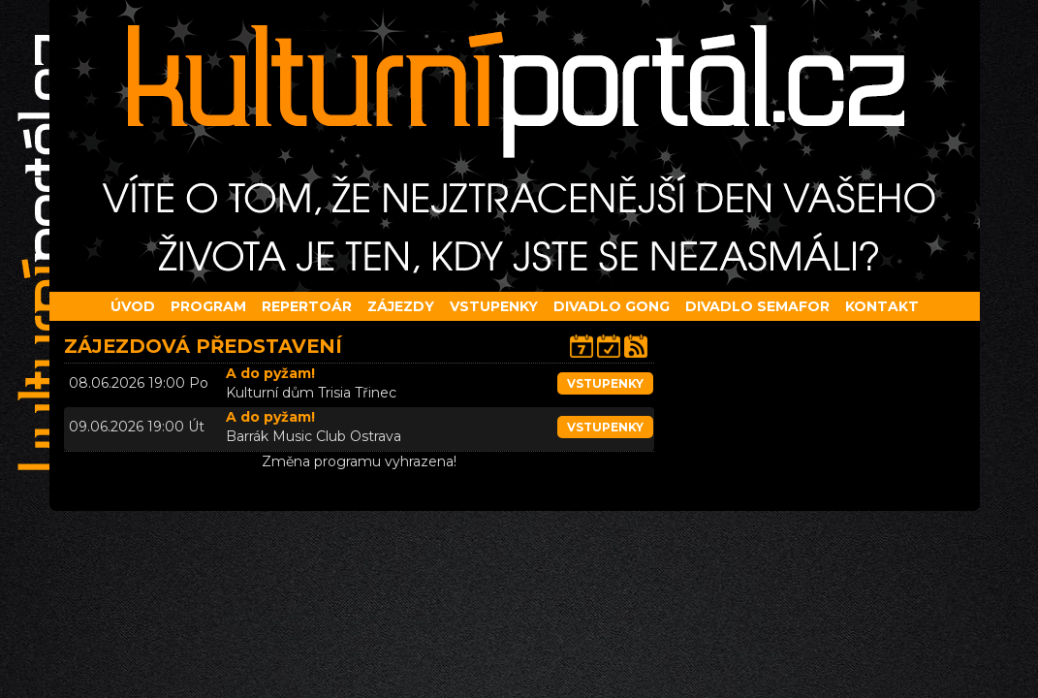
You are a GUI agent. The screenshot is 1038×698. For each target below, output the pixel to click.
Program (208, 306)
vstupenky (605, 383)
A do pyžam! (270, 373)
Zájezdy (400, 306)
